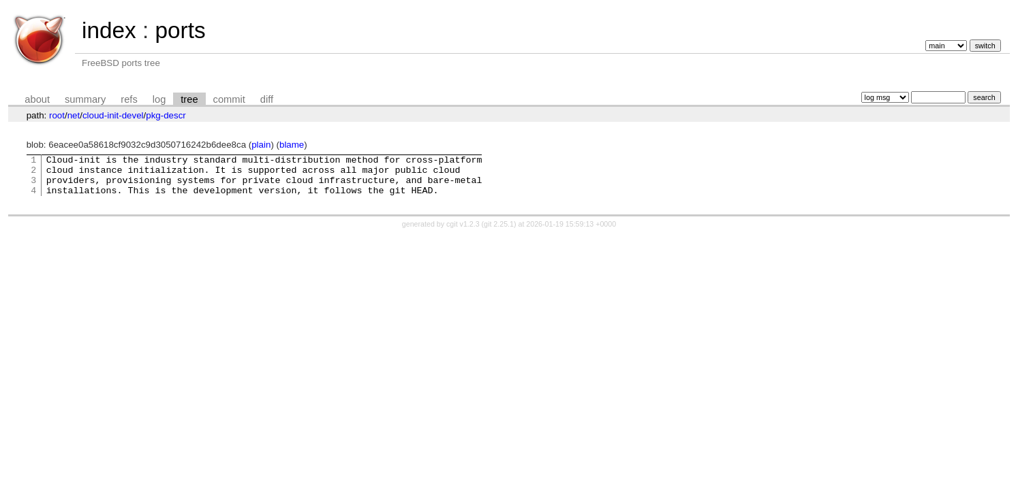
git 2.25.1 (499, 232)
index (109, 30)
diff (266, 99)
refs (129, 99)
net (73, 115)
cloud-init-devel (113, 115)
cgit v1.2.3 (463, 232)
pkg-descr (166, 115)
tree (189, 99)
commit (229, 99)
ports (180, 30)
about (37, 99)
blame (291, 145)
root (57, 115)
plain (261, 145)
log (159, 99)
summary (85, 99)
